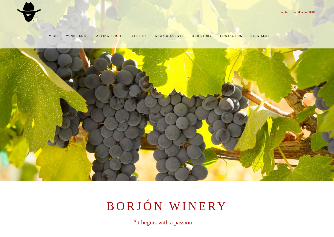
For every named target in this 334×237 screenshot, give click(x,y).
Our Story (202, 36)
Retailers (260, 36)
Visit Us (139, 36)
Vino (53, 36)
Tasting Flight (108, 36)
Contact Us (231, 36)
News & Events (169, 36)
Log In (284, 12)
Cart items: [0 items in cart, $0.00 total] (303, 12)
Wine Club (76, 36)
